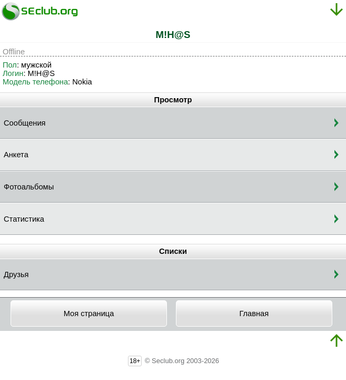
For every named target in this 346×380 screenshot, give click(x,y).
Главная (254, 313)
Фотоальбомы (29, 187)
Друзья (16, 274)
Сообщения (25, 123)
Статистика (24, 219)
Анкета (16, 154)
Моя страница (89, 313)
